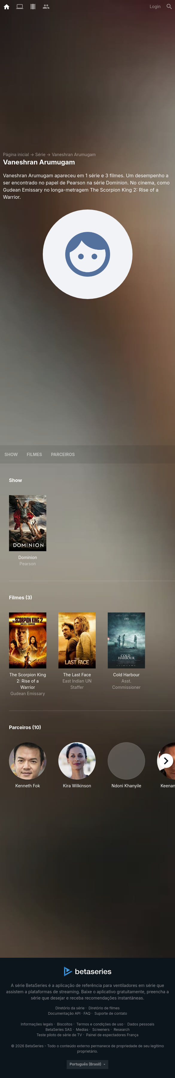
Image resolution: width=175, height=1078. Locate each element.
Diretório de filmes (104, 1008)
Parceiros (63, 454)
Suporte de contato (111, 1013)
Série (40, 154)
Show (11, 454)
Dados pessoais (140, 1024)
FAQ (86, 1013)
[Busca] (169, 6)
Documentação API (64, 1013)
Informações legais (37, 1024)
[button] (27, 768)
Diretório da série (69, 1008)
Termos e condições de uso (99, 1024)
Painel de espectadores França (112, 1035)
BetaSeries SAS (58, 1029)
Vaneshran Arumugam (74, 154)
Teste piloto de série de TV (59, 1035)
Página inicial (16, 154)
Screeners (101, 1029)
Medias (82, 1029)
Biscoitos (64, 1024)
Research (122, 1029)
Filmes (34, 454)
